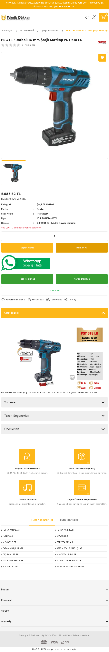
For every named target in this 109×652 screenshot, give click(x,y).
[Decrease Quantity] (4, 236)
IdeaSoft (36, 649)
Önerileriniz (11, 429)
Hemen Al (81, 247)
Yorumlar (10, 402)
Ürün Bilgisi (11, 313)
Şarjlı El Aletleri (45, 204)
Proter (41, 209)
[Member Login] (94, 17)
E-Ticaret (46, 649)
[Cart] (103, 17)
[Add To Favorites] (102, 58)
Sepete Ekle (27, 247)
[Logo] (15, 17)
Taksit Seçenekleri (16, 416)
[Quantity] (54, 236)
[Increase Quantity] (105, 236)
